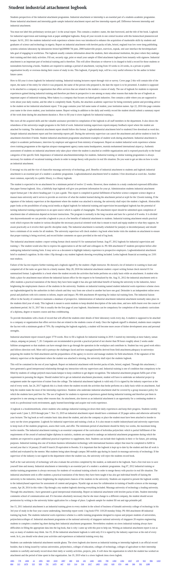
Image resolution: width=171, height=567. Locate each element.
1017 (90, 564)
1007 (63, 561)
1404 (27, 561)
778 (19, 561)
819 (68, 564)
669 (48, 561)
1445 (92, 561)
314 (75, 564)
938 (40, 564)
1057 (130, 561)
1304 (114, 561)
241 (84, 561)
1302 (122, 561)
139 (137, 561)
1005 (100, 561)
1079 (26, 564)
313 (18, 564)
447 (61, 564)
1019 (55, 561)
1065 (12, 561)
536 (82, 564)
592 (140, 564)
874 (119, 564)
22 (34, 561)
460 (70, 561)
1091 (41, 561)
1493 (98, 564)
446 (126, 564)
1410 (158, 561)
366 (133, 564)
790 (107, 561)
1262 (105, 564)
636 (77, 561)
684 (11, 564)
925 (144, 561)
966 (151, 561)
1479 (54, 564)
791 (47, 564)
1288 (148, 564)
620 (113, 564)
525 (33, 564)
